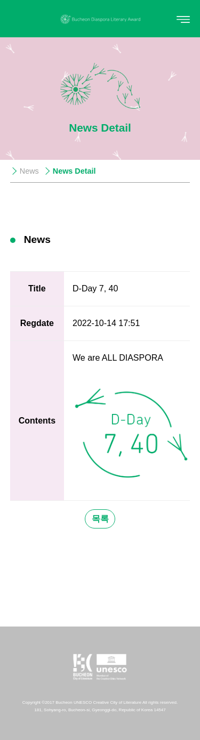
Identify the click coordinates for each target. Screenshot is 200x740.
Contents (37, 420)
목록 (100, 518)
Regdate (37, 323)
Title (37, 288)
